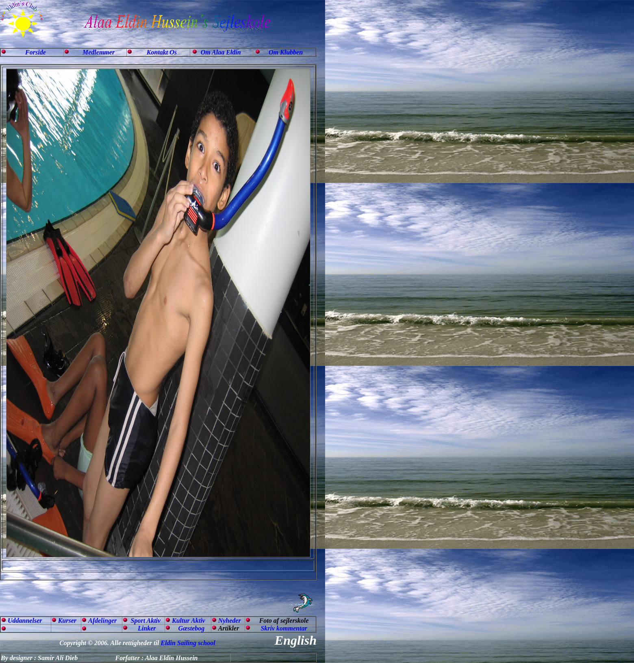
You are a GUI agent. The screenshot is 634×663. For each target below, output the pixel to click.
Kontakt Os (162, 52)
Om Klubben (286, 52)
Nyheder (229, 620)
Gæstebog (191, 628)
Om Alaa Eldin (221, 52)
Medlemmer (99, 52)
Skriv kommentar (284, 628)
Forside (35, 52)
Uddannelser (25, 620)
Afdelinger (102, 620)
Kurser (67, 620)
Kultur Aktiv (188, 620)
